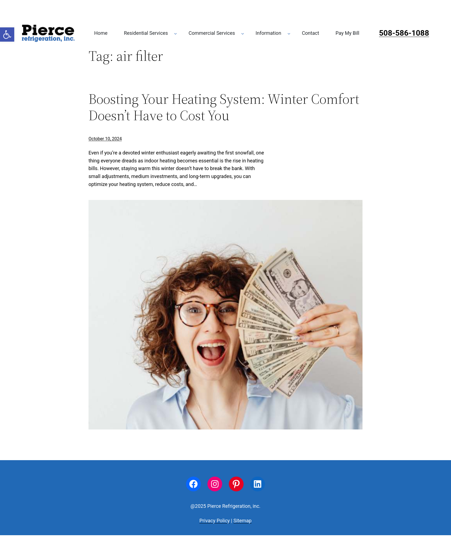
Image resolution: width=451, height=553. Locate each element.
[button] (7, 34)
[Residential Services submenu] (175, 33)
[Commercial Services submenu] (242, 33)
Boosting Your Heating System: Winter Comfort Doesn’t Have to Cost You (224, 107)
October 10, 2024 (105, 138)
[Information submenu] (288, 33)
